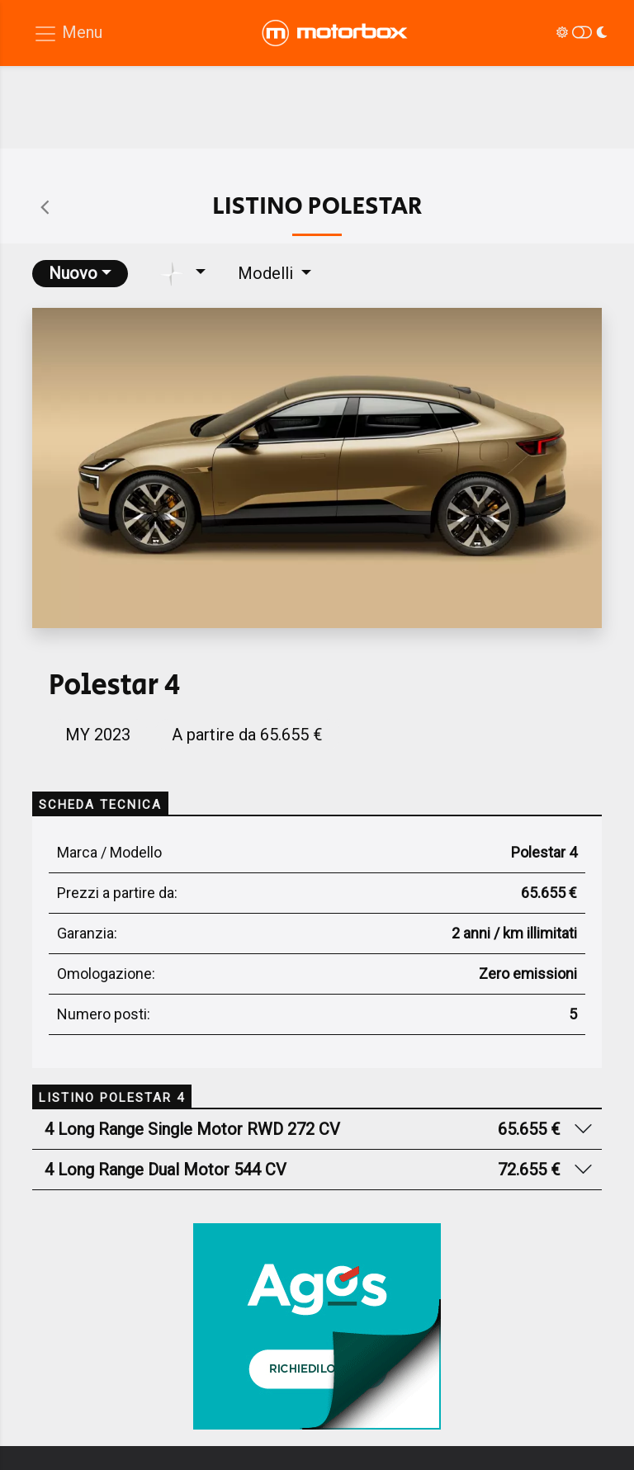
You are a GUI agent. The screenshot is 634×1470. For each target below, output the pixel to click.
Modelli (267, 273)
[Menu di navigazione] (68, 33)
